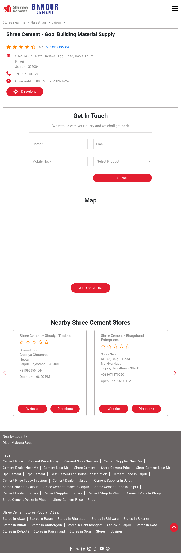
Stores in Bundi (14, 525)
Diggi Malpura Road (18, 443)
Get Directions (90, 288)
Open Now (61, 81)
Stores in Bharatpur (72, 518)
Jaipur (56, 22)
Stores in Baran (41, 518)
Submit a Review (57, 47)
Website (32, 409)
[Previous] (5, 372)
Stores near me (14, 22)
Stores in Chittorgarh (46, 525)
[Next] (175, 372)
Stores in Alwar (14, 518)
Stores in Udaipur (109, 531)
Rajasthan (38, 22)
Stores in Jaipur (119, 525)
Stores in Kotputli (16, 531)
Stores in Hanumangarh (85, 525)
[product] (122, 161)
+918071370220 (112, 375)
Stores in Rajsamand (49, 531)
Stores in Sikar (80, 531)
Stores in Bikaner (136, 518)
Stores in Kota (146, 525)
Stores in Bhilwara (105, 518)
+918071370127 (26, 74)
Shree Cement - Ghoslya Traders (45, 336)
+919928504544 (31, 370)
